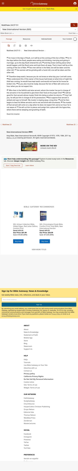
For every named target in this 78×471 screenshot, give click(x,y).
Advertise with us (30, 368)
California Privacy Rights (34, 376)
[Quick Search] (35, 25)
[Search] (74, 25)
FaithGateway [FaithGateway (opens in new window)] (29, 398)
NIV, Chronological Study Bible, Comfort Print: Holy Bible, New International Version (51, 226)
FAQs (26, 359)
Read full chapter (13, 114)
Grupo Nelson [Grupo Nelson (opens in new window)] (29, 409)
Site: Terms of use (30, 385)
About (26, 329)
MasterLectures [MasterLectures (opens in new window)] (30, 423)
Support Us (28, 349)
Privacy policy (29, 374)
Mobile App (28, 338)
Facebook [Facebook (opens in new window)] (27, 434)
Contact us (28, 371)
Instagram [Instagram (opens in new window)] (28, 437)
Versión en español (31, 458)
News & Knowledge (31, 332)
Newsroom (28, 346)
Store (26, 341)
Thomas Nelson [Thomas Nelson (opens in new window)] (30, 415)
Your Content (40, 39)
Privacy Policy (55, 314)
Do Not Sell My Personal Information (38, 379)
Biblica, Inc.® (12, 138)
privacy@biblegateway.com (11, 316)
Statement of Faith (31, 335)
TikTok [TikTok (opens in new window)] (26, 442)
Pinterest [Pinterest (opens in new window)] (27, 440)
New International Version (17, 132)
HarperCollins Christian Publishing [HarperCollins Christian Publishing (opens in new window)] (37, 407)
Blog (25, 343)
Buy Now (18, 241)
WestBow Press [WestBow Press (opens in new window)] (29, 418)
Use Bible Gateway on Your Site (35, 365)
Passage (5, 39)
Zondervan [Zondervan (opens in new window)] (28, 421)
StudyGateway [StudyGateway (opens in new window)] (29, 401)
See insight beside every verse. (39, 9)
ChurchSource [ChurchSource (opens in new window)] (29, 404)
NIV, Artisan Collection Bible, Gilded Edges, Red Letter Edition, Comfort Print (25, 226)
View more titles (39, 249)
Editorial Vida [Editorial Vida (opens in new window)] (29, 412)
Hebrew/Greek (27, 39)
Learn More (29, 165)
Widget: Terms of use (32, 388)
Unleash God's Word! (48, 148)
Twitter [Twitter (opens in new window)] (26, 445)
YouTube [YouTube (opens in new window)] (27, 448)
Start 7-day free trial (13, 165)
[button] (75, 3)
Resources (15, 39)
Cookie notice (29, 382)
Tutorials (27, 362)
